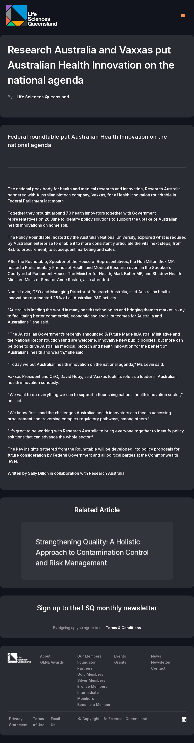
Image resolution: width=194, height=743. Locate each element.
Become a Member (94, 704)
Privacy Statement (18, 722)
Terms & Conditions (123, 628)
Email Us (55, 722)
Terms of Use (38, 722)
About (45, 656)
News (156, 656)
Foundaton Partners (86, 665)
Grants (120, 662)
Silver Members (91, 680)
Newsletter (161, 662)
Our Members (89, 656)
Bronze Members (92, 686)
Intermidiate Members (88, 695)
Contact (158, 668)
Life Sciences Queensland (43, 96)
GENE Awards (52, 662)
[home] (31, 15)
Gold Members (90, 674)
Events (120, 656)
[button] (183, 16)
